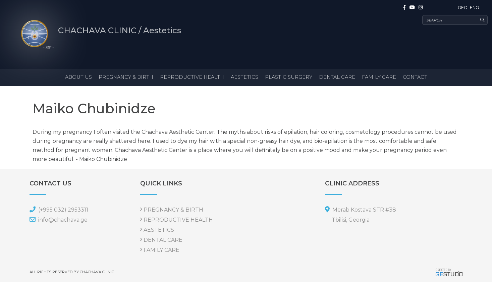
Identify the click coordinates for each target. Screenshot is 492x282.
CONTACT (415, 77)
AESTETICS (244, 77)
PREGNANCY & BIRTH (126, 77)
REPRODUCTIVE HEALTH (192, 77)
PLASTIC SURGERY (288, 77)
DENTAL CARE (337, 77)
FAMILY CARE (379, 77)
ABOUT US (78, 77)
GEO (463, 7)
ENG (474, 7)
